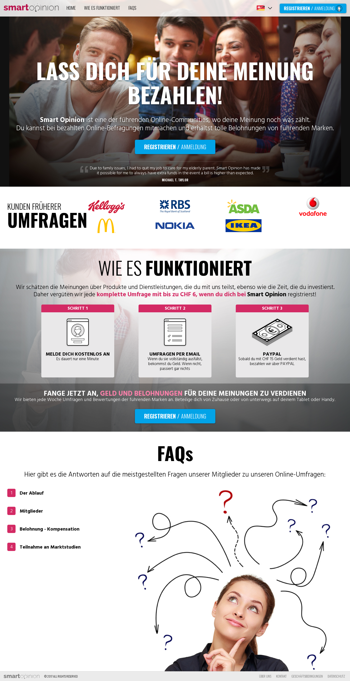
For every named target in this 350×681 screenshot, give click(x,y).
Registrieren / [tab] (313, 8)
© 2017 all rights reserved (61, 676)
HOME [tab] (71, 8)
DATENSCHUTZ (336, 676)
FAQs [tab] (132, 8)
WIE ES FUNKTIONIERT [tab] (102, 8)
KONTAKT (281, 676)
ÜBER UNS (265, 676)
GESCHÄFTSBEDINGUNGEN (307, 676)
